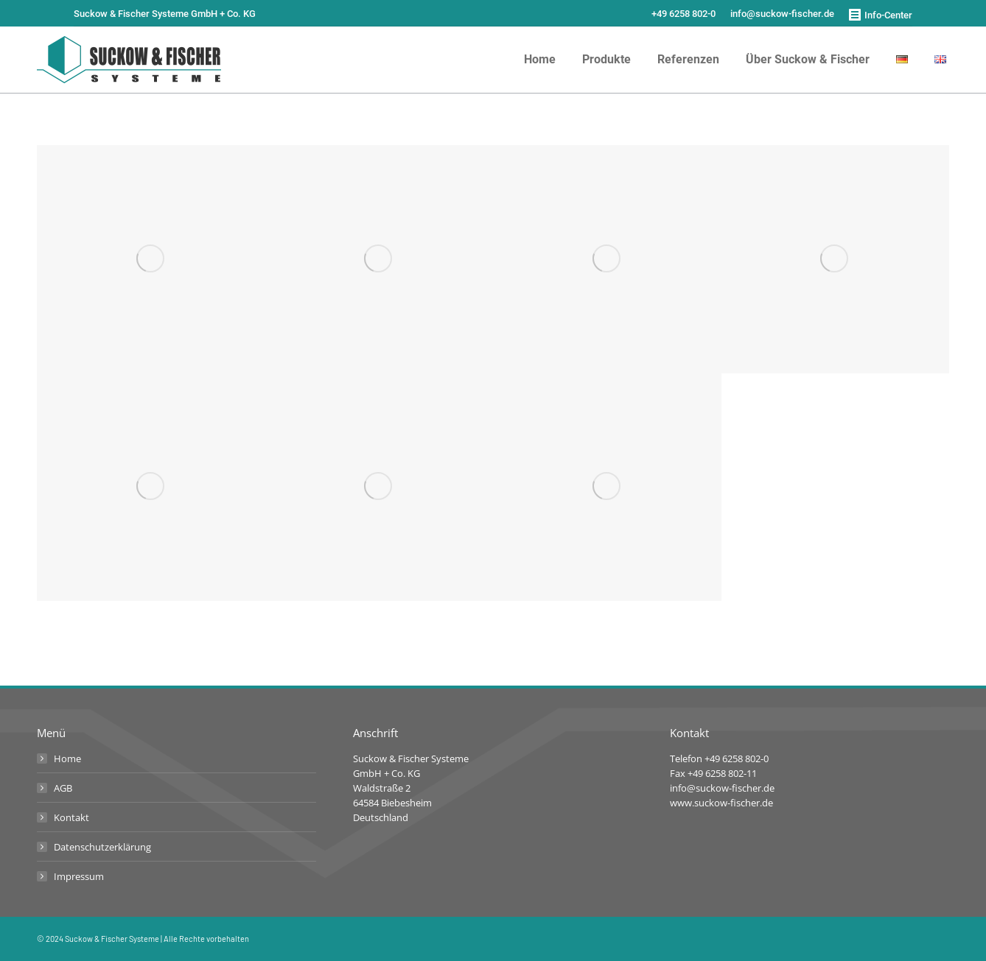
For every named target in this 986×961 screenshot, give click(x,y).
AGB (63, 788)
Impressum (79, 876)
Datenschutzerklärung (102, 846)
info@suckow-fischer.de (782, 13)
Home (67, 758)
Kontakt (71, 817)
